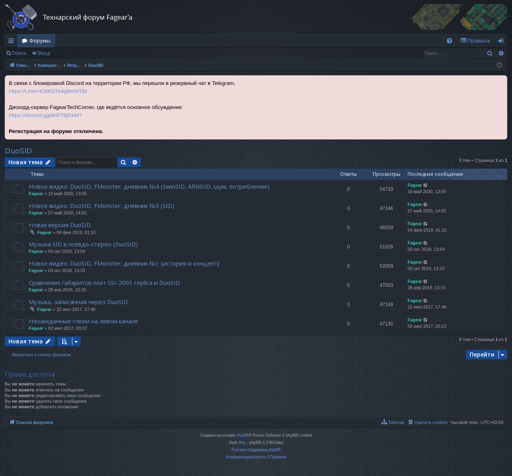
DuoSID (18, 150)
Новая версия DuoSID (60, 225)
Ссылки (12, 42)
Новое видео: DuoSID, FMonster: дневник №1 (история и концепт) (124, 263)
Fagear (36, 193)
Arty (242, 442)
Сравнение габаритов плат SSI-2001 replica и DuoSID (104, 282)
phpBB (242, 435)
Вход (44, 53)
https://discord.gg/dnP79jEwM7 (45, 115)
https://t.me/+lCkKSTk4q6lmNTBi (48, 91)
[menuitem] (449, 40)
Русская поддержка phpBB (255, 450)
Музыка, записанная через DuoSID (78, 302)
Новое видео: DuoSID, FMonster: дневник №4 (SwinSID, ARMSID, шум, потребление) (149, 186)
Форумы (39, 40)
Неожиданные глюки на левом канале (83, 321)
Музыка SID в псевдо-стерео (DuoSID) (83, 244)
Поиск (19, 53)
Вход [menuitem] (502, 42)
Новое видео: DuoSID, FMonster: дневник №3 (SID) (101, 206)
